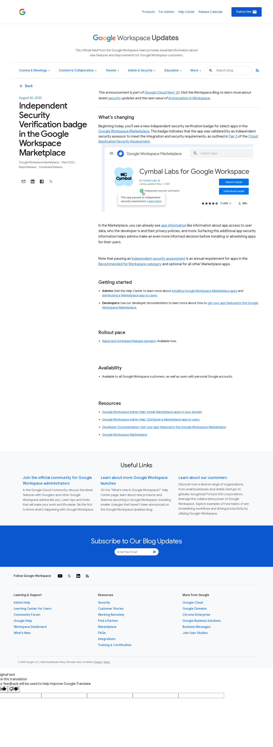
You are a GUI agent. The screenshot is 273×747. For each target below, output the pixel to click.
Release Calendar (210, 12)
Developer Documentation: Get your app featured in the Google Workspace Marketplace (164, 427)
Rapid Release (28, 167)
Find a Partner (108, 621)
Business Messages (196, 627)
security (114, 98)
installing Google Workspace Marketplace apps (204, 291)
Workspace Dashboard (30, 627)
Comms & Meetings (34, 70)
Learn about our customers (202, 477)
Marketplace (107, 627)
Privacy (98, 662)
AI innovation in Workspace (189, 98)
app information (173, 225)
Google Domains (195, 609)
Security (104, 603)
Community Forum (27, 615)
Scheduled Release (50, 167)
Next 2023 (68, 162)
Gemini (112, 70)
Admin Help (22, 603)
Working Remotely (111, 615)
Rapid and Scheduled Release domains (129, 341)
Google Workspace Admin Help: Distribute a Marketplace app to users (151, 420)
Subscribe (246, 12)
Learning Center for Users (33, 609)
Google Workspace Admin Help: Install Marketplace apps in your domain (152, 412)
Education (173, 70)
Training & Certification (114, 645)
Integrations (106, 639)
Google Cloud (193, 603)
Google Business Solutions (202, 621)
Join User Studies (195, 633)
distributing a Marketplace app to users (129, 295)
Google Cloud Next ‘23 (161, 92)
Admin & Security (141, 70)
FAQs (102, 633)
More (196, 70)
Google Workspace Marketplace (39, 162)
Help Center (186, 12)
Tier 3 (233, 136)
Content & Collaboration (77, 70)
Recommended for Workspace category (130, 264)
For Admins (166, 12)
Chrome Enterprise (196, 615)
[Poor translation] (14, 689)
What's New (22, 633)
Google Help (23, 621)
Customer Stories (110, 609)
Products (148, 12)
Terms (107, 662)
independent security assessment (158, 259)
